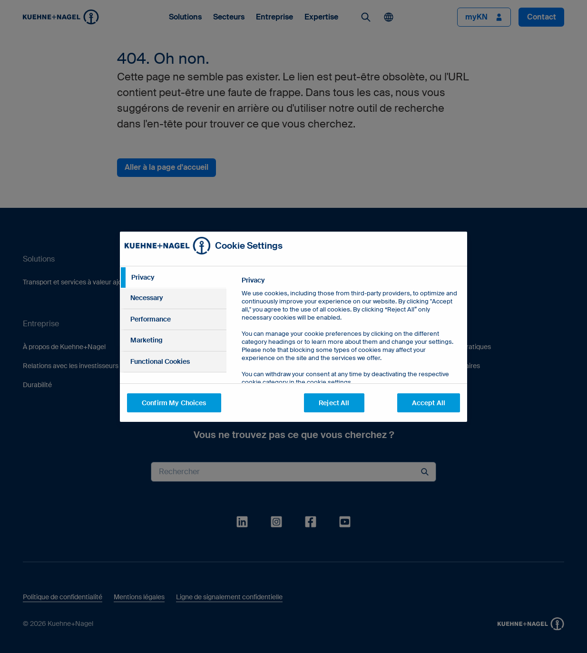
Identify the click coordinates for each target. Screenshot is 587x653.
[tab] (173, 277)
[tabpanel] (350, 352)
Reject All (334, 403)
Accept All (428, 403)
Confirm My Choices (174, 403)
